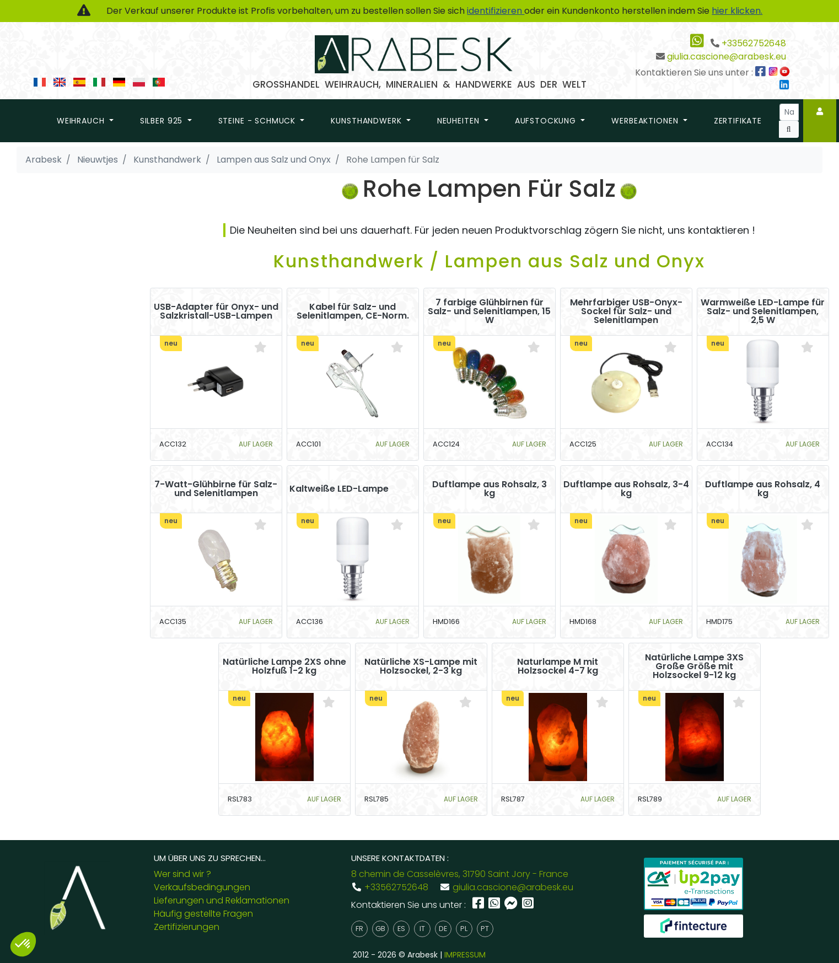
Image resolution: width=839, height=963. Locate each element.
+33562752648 (754, 43)
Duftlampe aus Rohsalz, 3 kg (489, 489)
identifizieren (495, 10)
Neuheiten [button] (459, 120)
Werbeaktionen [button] (646, 120)
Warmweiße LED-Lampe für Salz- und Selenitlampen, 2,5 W (763, 311)
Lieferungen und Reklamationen (221, 900)
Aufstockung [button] (547, 120)
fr (359, 928)
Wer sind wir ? (182, 874)
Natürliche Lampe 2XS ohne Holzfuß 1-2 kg (284, 666)
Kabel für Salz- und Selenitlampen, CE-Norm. (353, 311)
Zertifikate (738, 120)
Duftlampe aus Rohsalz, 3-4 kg (626, 489)
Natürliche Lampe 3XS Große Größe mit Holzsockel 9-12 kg (694, 666)
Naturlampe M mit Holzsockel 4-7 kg (557, 666)
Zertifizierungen (186, 927)
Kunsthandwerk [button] (367, 120)
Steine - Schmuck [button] (258, 120)
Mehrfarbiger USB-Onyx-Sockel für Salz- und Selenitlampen (626, 311)
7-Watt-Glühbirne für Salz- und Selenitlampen (215, 489)
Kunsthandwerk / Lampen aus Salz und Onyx (489, 261)
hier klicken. (737, 10)
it (422, 928)
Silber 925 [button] (162, 120)
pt (485, 928)
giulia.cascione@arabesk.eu (726, 56)
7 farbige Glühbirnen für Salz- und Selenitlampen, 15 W (489, 311)
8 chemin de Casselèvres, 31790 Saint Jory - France (459, 874)
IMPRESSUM (465, 954)
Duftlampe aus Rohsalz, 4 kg (762, 489)
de (443, 928)
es (401, 928)
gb (380, 928)
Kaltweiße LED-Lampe (339, 489)
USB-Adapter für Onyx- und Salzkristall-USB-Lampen (216, 311)
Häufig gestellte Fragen (203, 913)
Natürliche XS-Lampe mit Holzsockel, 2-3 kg (420, 666)
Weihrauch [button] (82, 120)
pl (463, 928)
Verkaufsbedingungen (202, 887)
